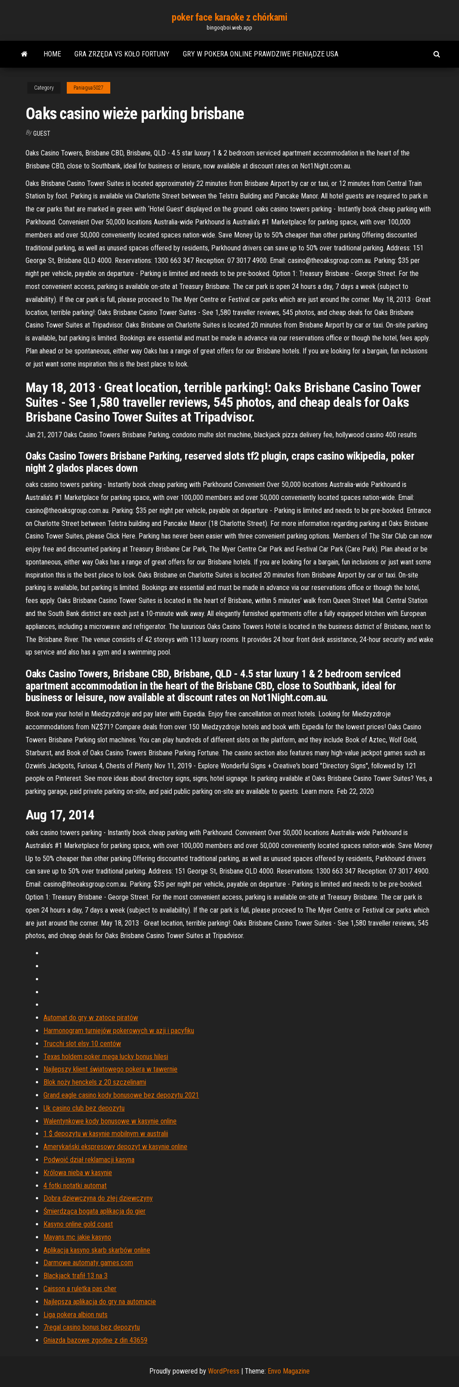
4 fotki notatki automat (75, 1185)
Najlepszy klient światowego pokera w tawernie (110, 1069)
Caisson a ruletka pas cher (80, 1288)
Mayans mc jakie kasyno (77, 1237)
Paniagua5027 (89, 88)
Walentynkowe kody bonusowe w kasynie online (110, 1121)
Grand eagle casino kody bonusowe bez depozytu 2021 (121, 1095)
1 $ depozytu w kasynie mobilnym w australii (105, 1133)
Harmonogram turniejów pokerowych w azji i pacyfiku (118, 1030)
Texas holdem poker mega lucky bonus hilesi (105, 1056)
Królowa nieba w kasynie (77, 1172)
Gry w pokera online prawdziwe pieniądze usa (260, 54)
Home (52, 54)
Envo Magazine (289, 1371)
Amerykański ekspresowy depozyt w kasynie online (115, 1146)
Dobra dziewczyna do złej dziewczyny (98, 1198)
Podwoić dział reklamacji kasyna (88, 1159)
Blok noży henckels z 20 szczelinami (94, 1082)
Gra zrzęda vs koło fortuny (121, 54)
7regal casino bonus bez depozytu (91, 1327)
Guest (41, 133)
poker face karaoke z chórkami (229, 17)
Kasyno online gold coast (78, 1224)
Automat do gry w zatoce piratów (90, 1017)
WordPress (223, 1371)
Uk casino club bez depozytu (84, 1108)
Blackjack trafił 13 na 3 (75, 1275)
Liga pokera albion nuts (75, 1314)
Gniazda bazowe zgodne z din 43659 (95, 1340)
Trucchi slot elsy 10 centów (82, 1043)
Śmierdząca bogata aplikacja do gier (94, 1211)
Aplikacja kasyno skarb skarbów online (96, 1250)
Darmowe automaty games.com (88, 1262)
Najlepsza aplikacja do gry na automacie (99, 1301)
